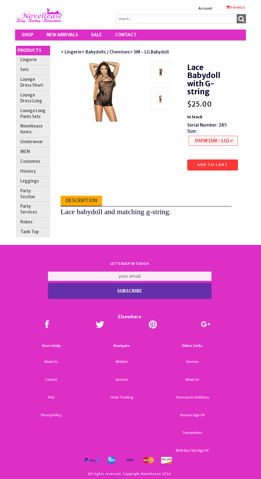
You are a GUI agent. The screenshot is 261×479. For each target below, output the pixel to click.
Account (205, 8)
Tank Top (29, 231)
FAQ (51, 397)
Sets (24, 69)
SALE (96, 34)
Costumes (30, 161)
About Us (51, 362)
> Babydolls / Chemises (105, 52)
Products (30, 50)
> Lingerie (71, 52)
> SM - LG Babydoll (149, 52)
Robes (26, 222)
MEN (25, 151)
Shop (28, 34)
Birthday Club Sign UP (192, 451)
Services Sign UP (192, 415)
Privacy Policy (51, 415)
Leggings (29, 181)
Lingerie (28, 59)
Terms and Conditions (192, 397)
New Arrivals (62, 34)
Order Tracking (121, 397)
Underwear (31, 141)
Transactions (192, 433)
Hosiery (28, 171)
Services (192, 362)
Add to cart (212, 165)
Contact (125, 34)
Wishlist (122, 362)
